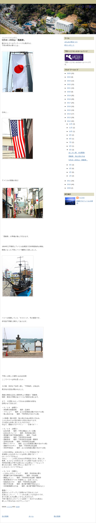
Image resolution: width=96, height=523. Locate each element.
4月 (70, 165)
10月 (71, 131)
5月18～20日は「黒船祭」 (78, 160)
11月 (71, 128)
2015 (69, 110)
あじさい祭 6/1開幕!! (77, 153)
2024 (69, 77)
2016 (69, 106)
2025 (69, 73)
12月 (71, 124)
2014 (69, 114)
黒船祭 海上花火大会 (77, 156)
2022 (69, 84)
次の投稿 (5, 516)
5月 (70, 150)
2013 (69, 117)
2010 (69, 184)
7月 (70, 142)
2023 (69, 81)
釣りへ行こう (69, 45)
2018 (69, 99)
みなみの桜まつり (71, 42)
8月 (70, 139)
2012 (69, 121)
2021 (69, 88)
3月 (70, 168)
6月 (70, 146)
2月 (70, 172)
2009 (69, 188)
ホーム (31, 516)
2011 (69, 181)
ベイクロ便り (84, 7)
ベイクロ (82, 197)
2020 (69, 92)
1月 (70, 176)
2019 (69, 95)
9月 (70, 135)
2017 (69, 103)
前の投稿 (57, 516)
